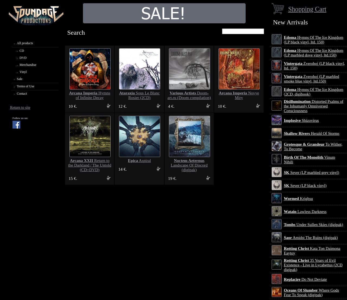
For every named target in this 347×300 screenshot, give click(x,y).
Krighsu (298, 198)
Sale (20, 79)
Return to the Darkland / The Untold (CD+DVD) (89, 165)
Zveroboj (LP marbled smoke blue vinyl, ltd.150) (311, 78)
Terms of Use (25, 86)
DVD (23, 58)
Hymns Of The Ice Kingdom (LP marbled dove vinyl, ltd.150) (313, 52)
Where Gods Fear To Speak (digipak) (311, 292)
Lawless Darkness (305, 211)
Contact (22, 93)
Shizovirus (301, 120)
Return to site (20, 108)
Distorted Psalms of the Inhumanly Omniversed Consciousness (313, 106)
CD (22, 51)
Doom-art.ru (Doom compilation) (189, 95)
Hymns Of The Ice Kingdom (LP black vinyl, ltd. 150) (313, 39)
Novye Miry (239, 95)
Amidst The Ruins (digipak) (311, 237)
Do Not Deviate (305, 279)
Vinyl (23, 72)
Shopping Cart (307, 9)
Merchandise (28, 65)
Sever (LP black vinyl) (305, 185)
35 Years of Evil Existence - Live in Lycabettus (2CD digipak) (313, 265)
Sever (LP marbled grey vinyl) (311, 172)
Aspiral (139, 160)
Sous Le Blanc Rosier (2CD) (139, 95)
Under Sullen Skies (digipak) (313, 224)
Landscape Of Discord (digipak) (189, 165)
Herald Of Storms (311, 133)
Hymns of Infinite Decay (89, 95)
